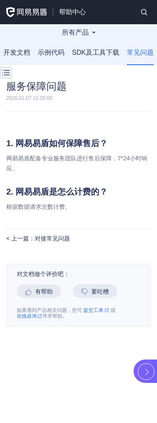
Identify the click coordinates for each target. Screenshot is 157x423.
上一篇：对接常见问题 (40, 239)
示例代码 (51, 52)
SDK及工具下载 (95, 52)
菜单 (5, 72)
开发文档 (16, 52)
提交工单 (96, 310)
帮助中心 (72, 11)
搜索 (144, 12)
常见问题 (140, 52)
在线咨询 (29, 316)
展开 (146, 371)
